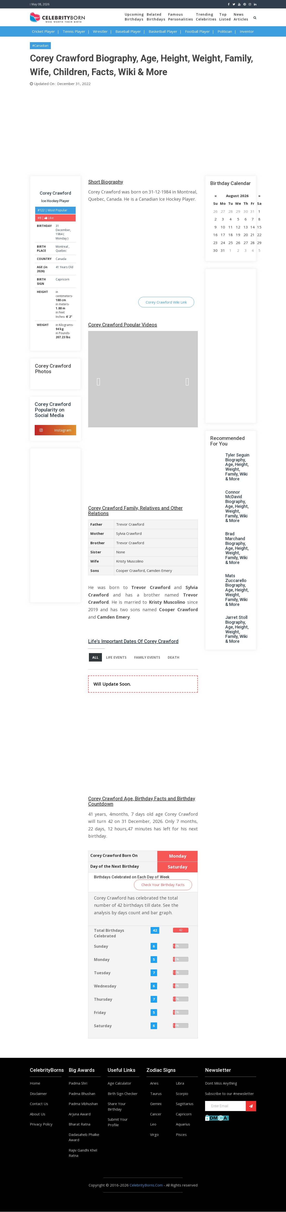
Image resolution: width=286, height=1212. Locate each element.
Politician (225, 31)
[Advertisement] (143, 130)
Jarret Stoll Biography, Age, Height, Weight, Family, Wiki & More (237, 629)
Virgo (154, 1134)
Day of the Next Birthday (114, 866)
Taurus (156, 1093)
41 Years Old (64, 267)
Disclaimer (38, 1093)
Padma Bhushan (82, 1093)
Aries (154, 1083)
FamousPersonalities (180, 16)
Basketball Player (163, 31)
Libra (180, 1083)
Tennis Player (74, 31)
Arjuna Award (80, 1114)
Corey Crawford (55, 193)
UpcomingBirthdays (134, 16)
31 (57, 226)
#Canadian (40, 45)
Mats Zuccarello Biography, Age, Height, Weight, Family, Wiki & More (237, 590)
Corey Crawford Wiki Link (166, 302)
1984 (59, 234)
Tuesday (102, 973)
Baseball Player (128, 31)
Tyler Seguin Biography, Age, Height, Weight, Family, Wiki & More (237, 466)
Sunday (101, 946)
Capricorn (62, 279)
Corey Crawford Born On (114, 855)
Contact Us (39, 1103)
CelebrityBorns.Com (146, 1185)
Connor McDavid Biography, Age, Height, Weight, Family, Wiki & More (237, 506)
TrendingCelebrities (206, 16)
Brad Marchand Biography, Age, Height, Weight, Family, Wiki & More (237, 548)
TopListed (225, 16)
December (63, 230)
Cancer (155, 1114)
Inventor (247, 31)
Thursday (103, 999)
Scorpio (182, 1093)
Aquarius (183, 1124)
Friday (100, 1012)
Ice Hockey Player (55, 201)
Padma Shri (78, 1083)
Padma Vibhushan (83, 1103)
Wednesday (105, 986)
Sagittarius (184, 1103)
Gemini (155, 1103)
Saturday (103, 1026)
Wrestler (100, 31)
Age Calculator (119, 1083)
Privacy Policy (41, 1124)
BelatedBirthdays (156, 16)
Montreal (62, 247)
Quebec (61, 251)
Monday (61, 238)
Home (35, 1083)
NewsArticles (241, 16)
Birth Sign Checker (123, 1093)
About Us (37, 1114)
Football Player (197, 31)
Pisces (181, 1134)
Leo (153, 1124)
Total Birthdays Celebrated (109, 933)
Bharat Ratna (79, 1124)
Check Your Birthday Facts (163, 884)
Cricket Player (43, 31)
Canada (61, 259)
